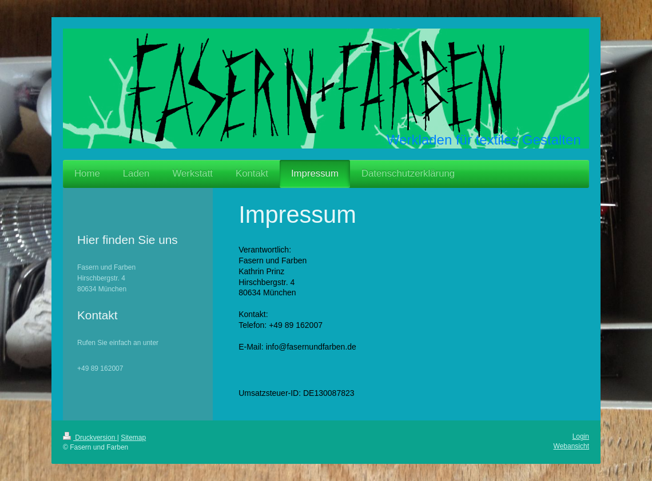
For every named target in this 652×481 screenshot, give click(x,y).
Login (581, 436)
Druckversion (90, 438)
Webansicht (571, 446)
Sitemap (133, 438)
